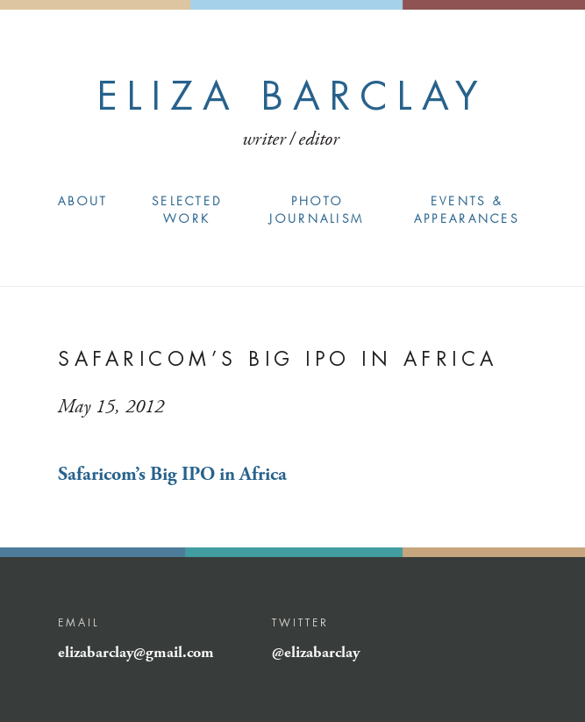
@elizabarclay (316, 652)
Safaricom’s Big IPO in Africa (172, 474)
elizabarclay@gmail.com (136, 652)
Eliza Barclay (292, 96)
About (83, 201)
